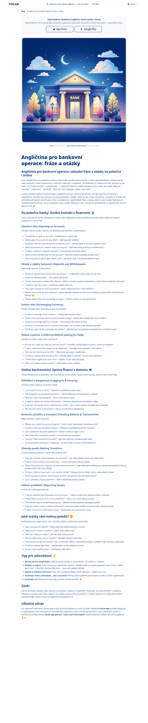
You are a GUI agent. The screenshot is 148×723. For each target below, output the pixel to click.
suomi (115, 716)
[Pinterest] (74, 704)
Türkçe (72, 716)
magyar (132, 716)
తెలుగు (97, 719)
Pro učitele (58, 699)
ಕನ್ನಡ (93, 719)
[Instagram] (64, 704)
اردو (65, 719)
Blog (23, 11)
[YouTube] (79, 704)
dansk (99, 716)
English (4, 716)
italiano (35, 719)
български (76, 719)
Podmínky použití (99, 699)
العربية (36, 716)
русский (30, 716)
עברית (126, 716)
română (137, 716)
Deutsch (28, 719)
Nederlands (92, 716)
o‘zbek (69, 719)
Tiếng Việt (62, 716)
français (16, 716)
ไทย (68, 716)
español (10, 716)
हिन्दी (44, 716)
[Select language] (132, 4)
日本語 (18, 719)
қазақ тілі (84, 719)
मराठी (89, 719)
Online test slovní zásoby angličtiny (40, 699)
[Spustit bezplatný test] (111, 676)
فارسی (45, 719)
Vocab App (104, 608)
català (40, 719)
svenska (104, 716)
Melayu (56, 716)
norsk (110, 716)
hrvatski (12, 719)
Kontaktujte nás (114, 699)
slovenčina (5, 719)
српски (51, 719)
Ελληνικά (121, 716)
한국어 (23, 719)
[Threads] (84, 704)
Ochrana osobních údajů (81, 699)
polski (86, 716)
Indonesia (49, 716)
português (23, 716)
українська (79, 716)
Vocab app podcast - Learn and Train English (65, 614)
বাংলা (55, 719)
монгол (60, 719)
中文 (40, 716)
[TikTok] (69, 704)
